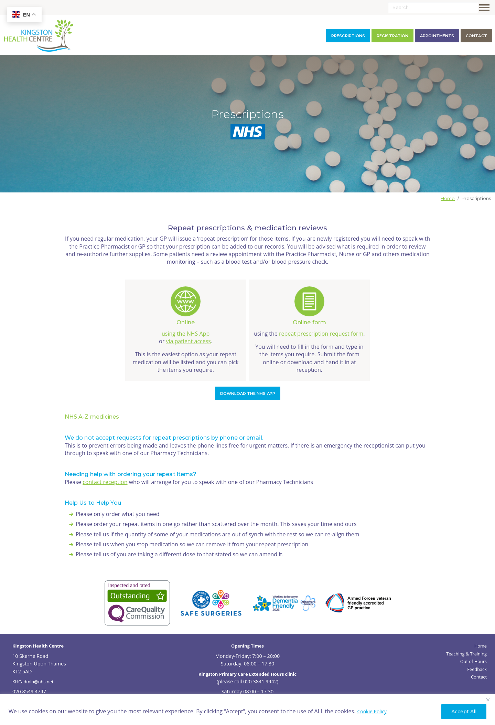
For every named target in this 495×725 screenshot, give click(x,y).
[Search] (433, 7)
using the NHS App (185, 333)
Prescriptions (348, 35)
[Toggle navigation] (485, 7)
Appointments (437, 35)
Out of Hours (473, 661)
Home (448, 198)
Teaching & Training (466, 654)
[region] (247, 709)
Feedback (477, 669)
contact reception (105, 482)
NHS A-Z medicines (92, 416)
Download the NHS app (247, 393)
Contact (479, 677)
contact (476, 35)
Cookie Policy (372, 711)
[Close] (488, 699)
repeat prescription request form (321, 333)
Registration (392, 35)
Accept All (463, 711)
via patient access (188, 341)
